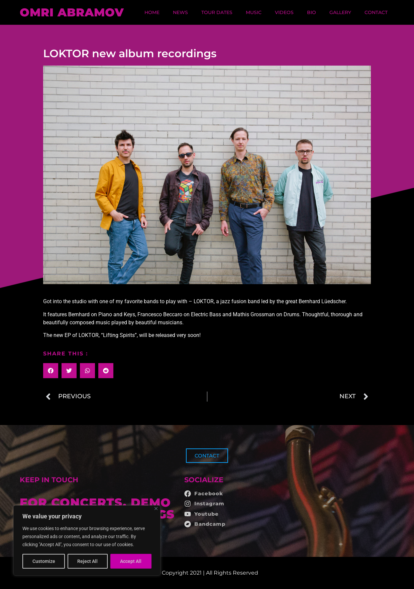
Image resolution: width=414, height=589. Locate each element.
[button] (50, 370)
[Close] (156, 508)
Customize (43, 561)
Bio (311, 12)
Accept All (131, 561)
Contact (376, 12)
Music (254, 12)
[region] (87, 540)
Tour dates (216, 12)
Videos (284, 12)
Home (152, 12)
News (180, 12)
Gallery (340, 12)
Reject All (88, 561)
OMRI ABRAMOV (72, 12)
